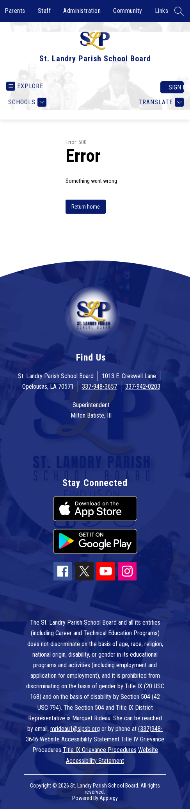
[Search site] (179, 11)
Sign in (176, 87)
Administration (82, 10)
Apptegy (108, 798)
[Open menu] (24, 86)
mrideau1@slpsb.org (75, 728)
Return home (85, 207)
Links (162, 10)
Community (127, 10)
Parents (15, 10)
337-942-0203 (142, 386)
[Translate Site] (160, 102)
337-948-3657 (99, 386)
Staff (44, 10)
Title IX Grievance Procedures (100, 750)
